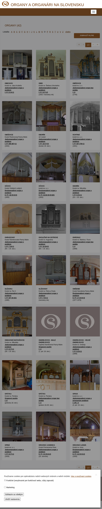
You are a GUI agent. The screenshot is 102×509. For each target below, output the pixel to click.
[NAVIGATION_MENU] (94, 12)
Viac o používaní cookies (81, 476)
